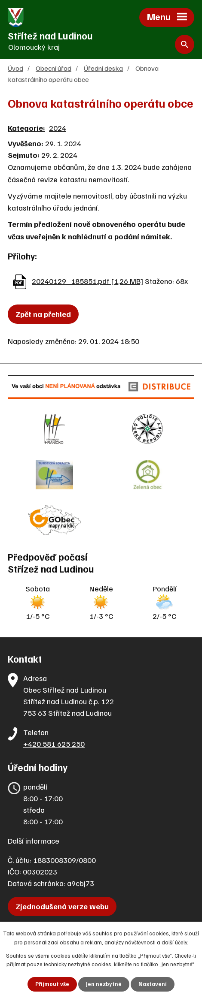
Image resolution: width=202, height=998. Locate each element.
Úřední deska (103, 67)
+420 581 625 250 (54, 743)
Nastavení (152, 983)
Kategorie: (26, 128)
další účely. (175, 942)
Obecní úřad (53, 67)
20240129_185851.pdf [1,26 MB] (87, 281)
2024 (57, 128)
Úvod (15, 67)
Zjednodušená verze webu (62, 906)
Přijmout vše (52, 983)
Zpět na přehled (43, 314)
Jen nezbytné (104, 983)
